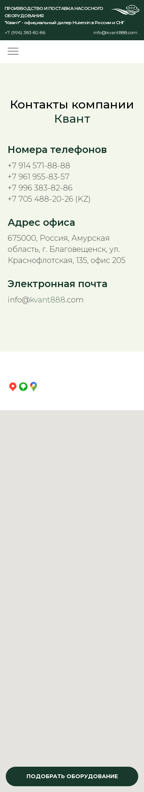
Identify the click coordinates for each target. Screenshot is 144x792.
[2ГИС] (23, 386)
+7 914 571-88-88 (39, 165)
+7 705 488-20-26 (40, 199)
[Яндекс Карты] (13, 386)
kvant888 (47, 299)
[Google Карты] (33, 386)
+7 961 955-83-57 (39, 176)
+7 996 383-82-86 (40, 187)
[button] (72, 776)
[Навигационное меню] (13, 52)
